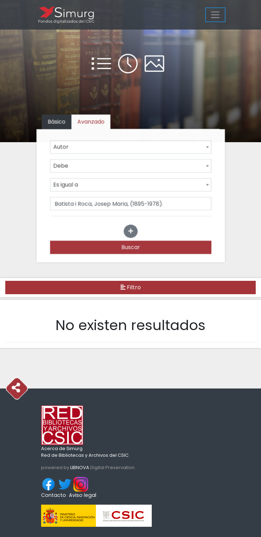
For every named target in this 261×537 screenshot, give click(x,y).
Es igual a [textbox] (66, 185)
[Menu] (215, 14)
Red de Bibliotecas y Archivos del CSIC (85, 455)
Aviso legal (82, 495)
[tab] (91, 122)
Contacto (53, 495)
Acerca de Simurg (62, 448)
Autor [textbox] (61, 147)
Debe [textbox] (61, 166)
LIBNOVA (79, 467)
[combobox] (130, 147)
